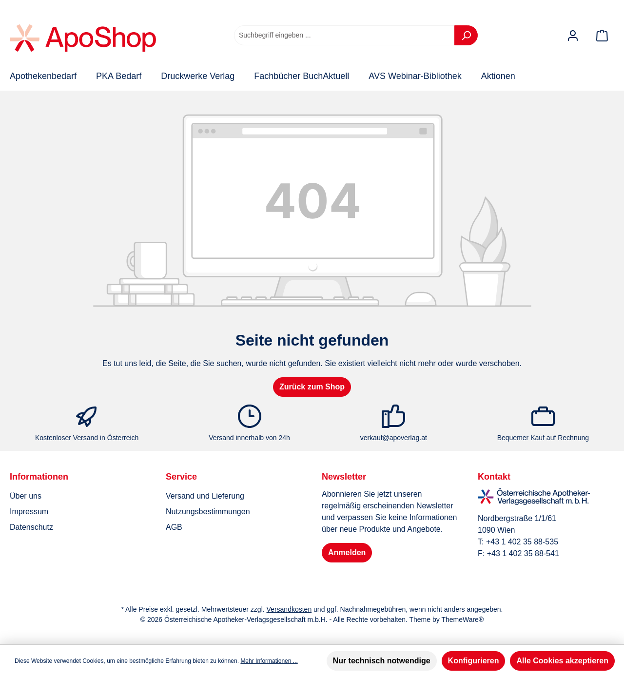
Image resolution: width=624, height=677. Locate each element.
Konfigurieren (473, 661)
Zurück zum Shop (312, 387)
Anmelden (347, 552)
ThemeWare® (462, 619)
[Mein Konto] (573, 35)
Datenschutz (31, 527)
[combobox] (344, 35)
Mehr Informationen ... (268, 661)
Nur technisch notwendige (381, 661)
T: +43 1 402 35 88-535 (518, 542)
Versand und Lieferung (205, 496)
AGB (174, 527)
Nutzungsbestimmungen (208, 511)
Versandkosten (289, 609)
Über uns (25, 496)
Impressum (29, 511)
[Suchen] (466, 35)
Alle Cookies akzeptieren (562, 661)
